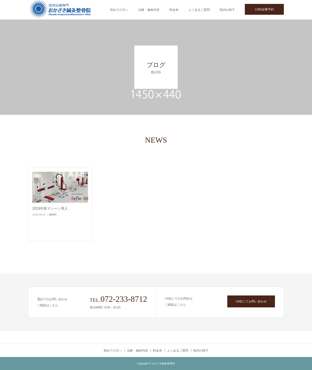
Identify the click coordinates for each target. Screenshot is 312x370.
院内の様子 (227, 9)
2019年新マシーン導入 (50, 208)
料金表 (174, 9)
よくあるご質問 (199, 9)
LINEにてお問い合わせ (251, 301)
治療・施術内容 (148, 9)
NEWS (53, 214)
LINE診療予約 (264, 9)
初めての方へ (119, 9)
